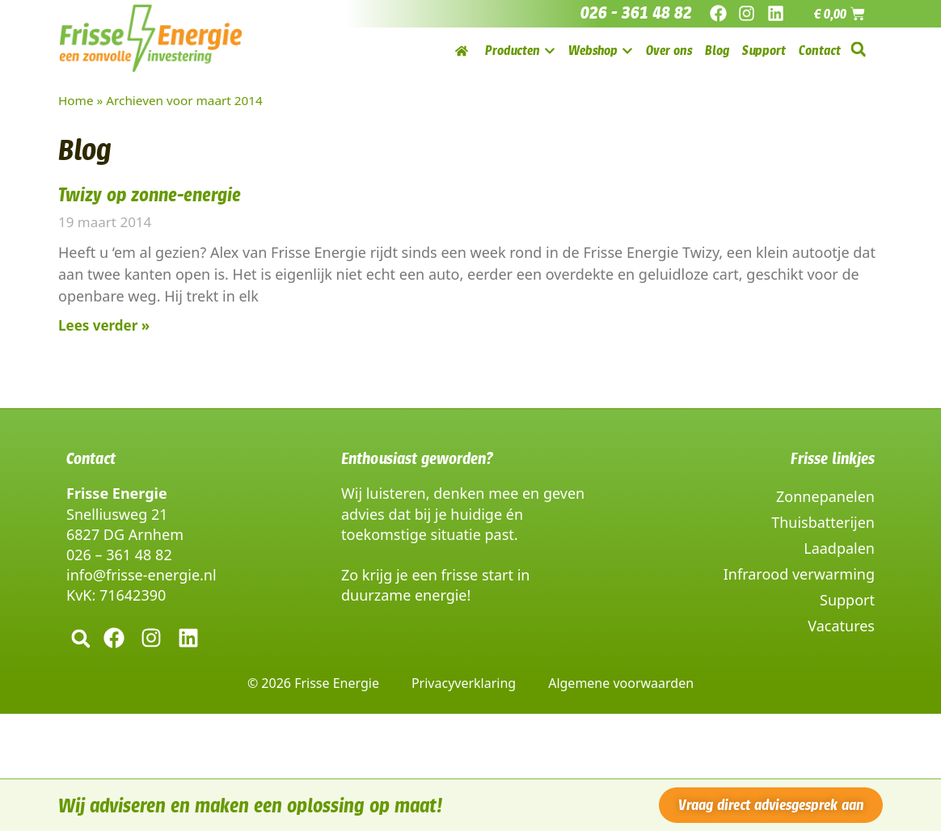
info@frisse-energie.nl (141, 574)
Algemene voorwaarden (621, 683)
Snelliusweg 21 (116, 514)
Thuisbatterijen (823, 522)
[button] (858, 50)
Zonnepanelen (825, 496)
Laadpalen (839, 548)
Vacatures (841, 625)
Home (76, 100)
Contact (91, 458)
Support (847, 600)
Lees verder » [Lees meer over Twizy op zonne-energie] (104, 325)
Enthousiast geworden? (417, 458)
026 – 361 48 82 (119, 554)
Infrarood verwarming (799, 574)
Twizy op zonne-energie (149, 194)
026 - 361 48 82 (636, 13)
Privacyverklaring (463, 683)
